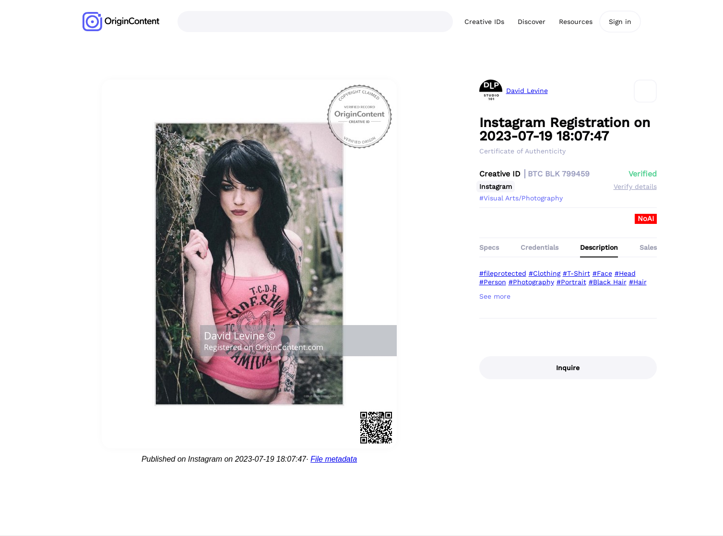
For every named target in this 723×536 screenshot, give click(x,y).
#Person (492, 282)
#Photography (531, 282)
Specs (489, 247)
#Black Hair (608, 282)
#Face (602, 273)
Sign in (620, 21)
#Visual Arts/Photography (521, 198)
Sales (648, 247)
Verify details (635, 186)
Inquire (568, 368)
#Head (625, 273)
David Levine (527, 90)
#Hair (638, 282)
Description (599, 247)
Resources (576, 21)
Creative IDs (484, 21)
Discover (531, 21)
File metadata (333, 459)
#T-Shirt (576, 273)
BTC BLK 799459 (559, 173)
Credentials (539, 247)
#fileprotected (502, 273)
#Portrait (571, 282)
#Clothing (544, 273)
